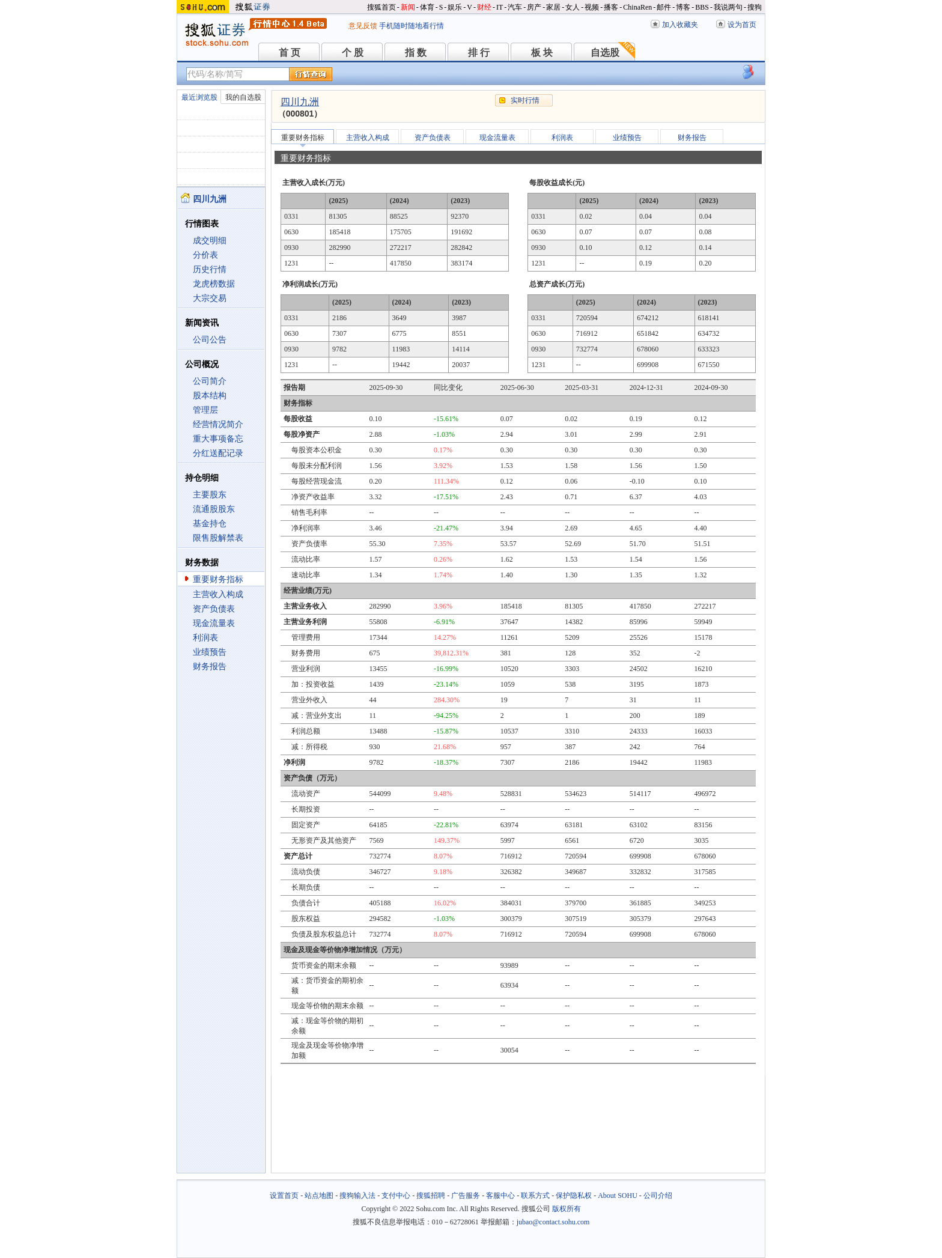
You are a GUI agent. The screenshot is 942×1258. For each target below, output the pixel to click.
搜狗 (754, 7)
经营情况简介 (218, 424)
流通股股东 (214, 509)
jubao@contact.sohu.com (553, 1222)
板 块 (542, 52)
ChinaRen (637, 7)
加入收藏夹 (680, 24)
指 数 (416, 52)
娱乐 (455, 7)
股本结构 (209, 395)
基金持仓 (209, 523)
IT (499, 7)
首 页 (289, 52)
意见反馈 (362, 26)
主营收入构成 (218, 594)
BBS (702, 7)
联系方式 (535, 1195)
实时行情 (525, 100)
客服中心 (500, 1195)
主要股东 (209, 494)
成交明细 (209, 240)
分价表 (205, 255)
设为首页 (742, 24)
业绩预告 (209, 652)
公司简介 (209, 381)
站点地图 (319, 1195)
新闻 (408, 7)
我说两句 (728, 7)
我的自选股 (243, 97)
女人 (572, 7)
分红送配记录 (218, 453)
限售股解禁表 (218, 537)
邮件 (664, 7)
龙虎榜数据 (214, 283)
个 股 (352, 52)
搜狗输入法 (357, 1195)
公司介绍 (657, 1195)
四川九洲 (300, 102)
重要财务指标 (218, 579)
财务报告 (209, 666)
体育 (427, 7)
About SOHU (617, 1195)
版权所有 (566, 1209)
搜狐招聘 (430, 1195)
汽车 (515, 7)
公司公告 (209, 339)
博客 (683, 7)
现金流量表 (214, 623)
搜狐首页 (381, 7)
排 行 (479, 52)
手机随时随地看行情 (411, 26)
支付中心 (395, 1195)
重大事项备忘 (218, 438)
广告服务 (465, 1195)
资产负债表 (214, 608)
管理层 (205, 410)
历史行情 (209, 269)
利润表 (205, 637)
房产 (534, 7)
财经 (484, 7)
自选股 (605, 52)
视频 (592, 7)
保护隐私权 (574, 1195)
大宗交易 (209, 298)
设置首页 (284, 1195)
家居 (553, 7)
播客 (611, 7)
